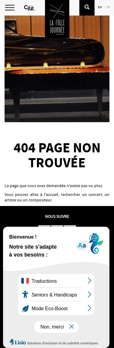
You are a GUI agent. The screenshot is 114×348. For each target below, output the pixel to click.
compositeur (40, 200)
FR (109, 7)
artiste (10, 200)
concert (95, 194)
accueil (52, 194)
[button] (87, 8)
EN (100, 7)
